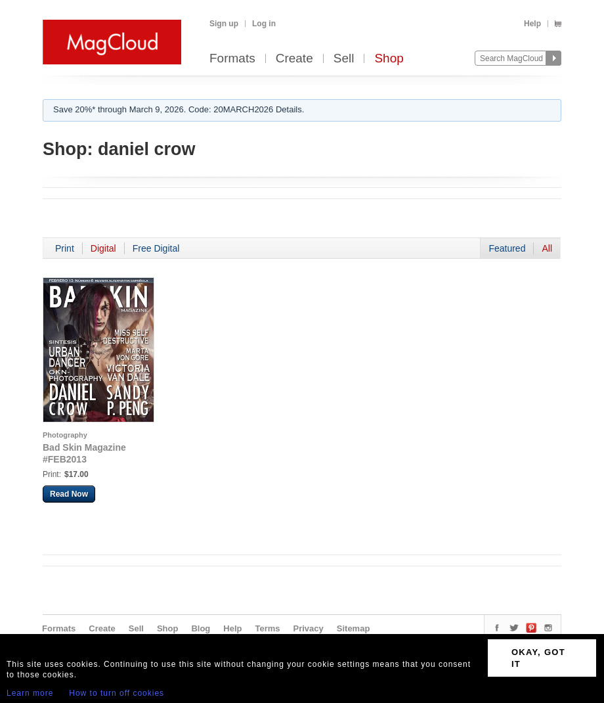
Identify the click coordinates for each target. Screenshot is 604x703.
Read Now (69, 494)
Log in (264, 23)
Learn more (30, 693)
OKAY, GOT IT (538, 658)
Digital (103, 248)
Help (532, 23)
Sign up (223, 23)
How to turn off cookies (116, 693)
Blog (200, 628)
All (547, 248)
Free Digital (156, 248)
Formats (232, 59)
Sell (344, 59)
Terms (267, 628)
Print (64, 248)
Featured (506, 248)
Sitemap (353, 628)
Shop (388, 59)
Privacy (308, 628)
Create (294, 59)
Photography (65, 435)
